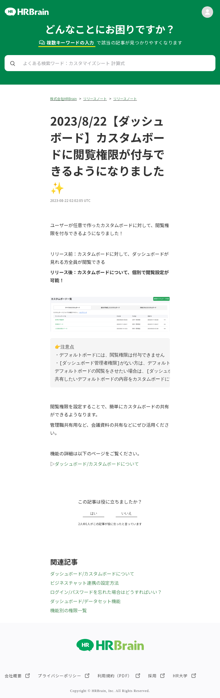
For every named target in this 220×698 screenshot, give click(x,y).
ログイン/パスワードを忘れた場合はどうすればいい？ (106, 591)
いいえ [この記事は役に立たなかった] (126, 513)
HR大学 (180, 675)
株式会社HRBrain (63, 98)
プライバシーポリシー (59, 675)
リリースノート (95, 98)
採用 (152, 675)
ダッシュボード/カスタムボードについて (97, 463)
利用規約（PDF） (114, 675)
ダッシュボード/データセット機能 (85, 601)
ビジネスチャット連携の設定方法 (84, 582)
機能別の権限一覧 (68, 610)
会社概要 (13, 675)
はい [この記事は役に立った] (93, 513)
